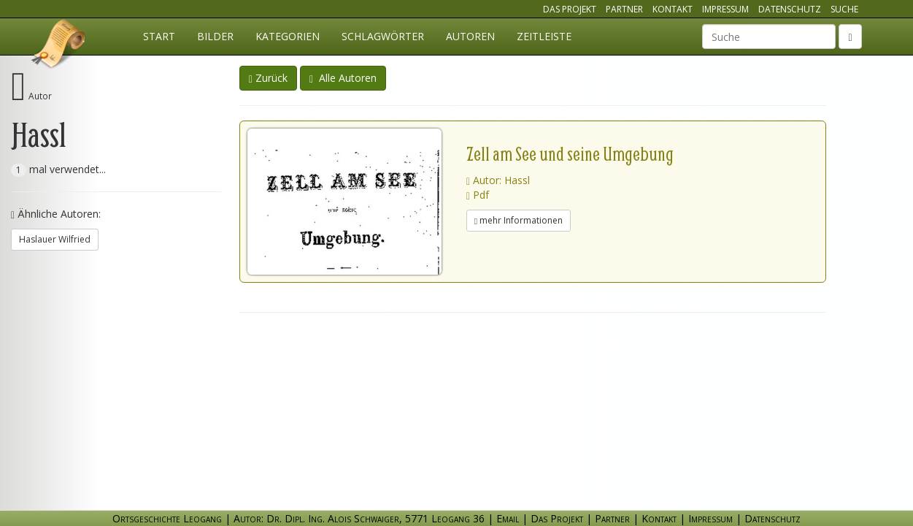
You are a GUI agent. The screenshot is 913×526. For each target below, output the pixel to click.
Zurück (268, 78)
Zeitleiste (544, 36)
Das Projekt (569, 9)
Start (159, 36)
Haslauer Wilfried (54, 239)
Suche (844, 9)
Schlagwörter (383, 36)
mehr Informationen (518, 220)
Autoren (470, 36)
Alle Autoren (343, 78)
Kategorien (287, 36)
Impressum (725, 9)
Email (507, 518)
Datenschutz (789, 9)
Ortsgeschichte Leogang (59, 46)
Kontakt (672, 9)
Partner (624, 9)
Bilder (215, 36)
